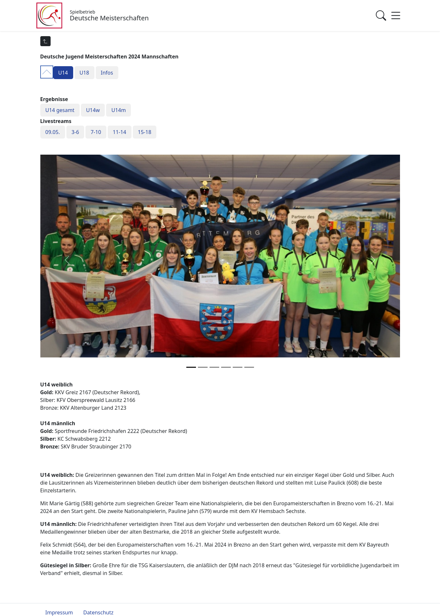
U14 (63, 72)
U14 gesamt (59, 110)
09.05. (52, 132)
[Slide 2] (214, 367)
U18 (84, 72)
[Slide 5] (249, 367)
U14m (118, 110)
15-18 (145, 132)
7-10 (96, 132)
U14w (93, 110)
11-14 (119, 132)
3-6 (75, 132)
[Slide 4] (237, 367)
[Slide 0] (191, 367)
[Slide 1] (203, 367)
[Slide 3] (226, 367)
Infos (107, 72)
